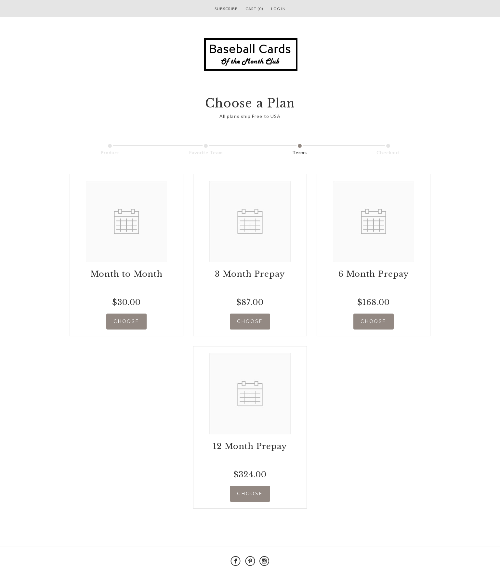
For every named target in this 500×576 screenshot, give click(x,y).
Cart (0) (254, 8)
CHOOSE (126, 321)
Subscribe (226, 8)
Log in (278, 8)
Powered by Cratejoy (409, 561)
